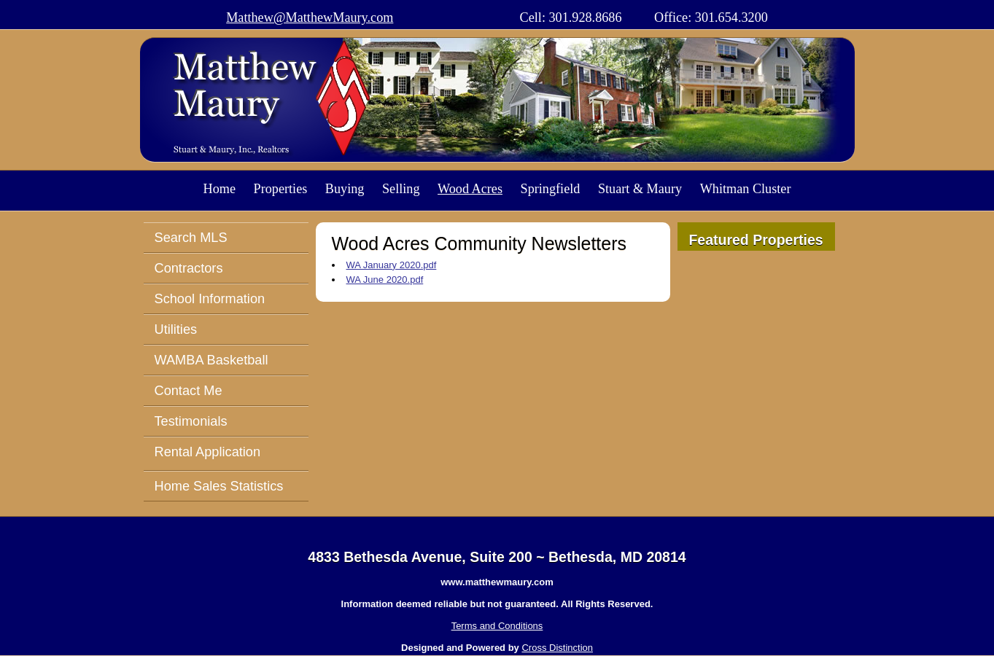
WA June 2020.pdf (385, 279)
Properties (281, 188)
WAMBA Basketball (211, 360)
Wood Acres (470, 188)
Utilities (176, 329)
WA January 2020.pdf (391, 264)
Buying (345, 188)
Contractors (189, 268)
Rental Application (208, 452)
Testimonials (191, 421)
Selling (401, 188)
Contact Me (188, 390)
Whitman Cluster (745, 188)
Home (219, 188)
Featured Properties (755, 240)
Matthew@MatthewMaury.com (309, 17)
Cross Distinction (557, 647)
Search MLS (191, 237)
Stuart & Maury (640, 188)
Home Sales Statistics (219, 486)
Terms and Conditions (497, 625)
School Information (210, 299)
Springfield (551, 188)
